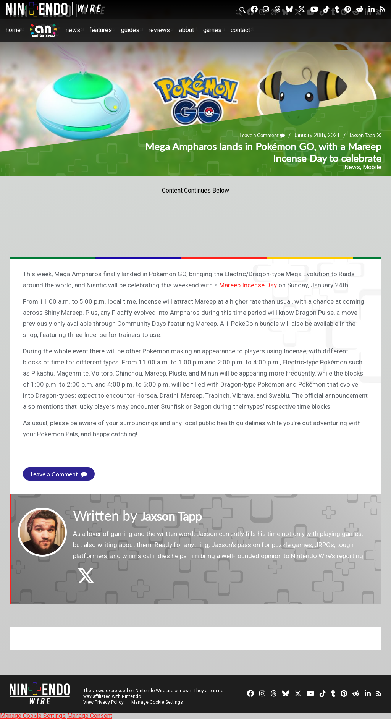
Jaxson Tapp (360, 135)
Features (100, 30)
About (186, 30)
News (73, 30)
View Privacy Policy (103, 701)
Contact (240, 30)
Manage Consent (89, 715)
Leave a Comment (257, 135)
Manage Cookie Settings (158, 701)
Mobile (372, 167)
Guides (130, 30)
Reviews (159, 30)
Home (13, 30)
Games (212, 30)
